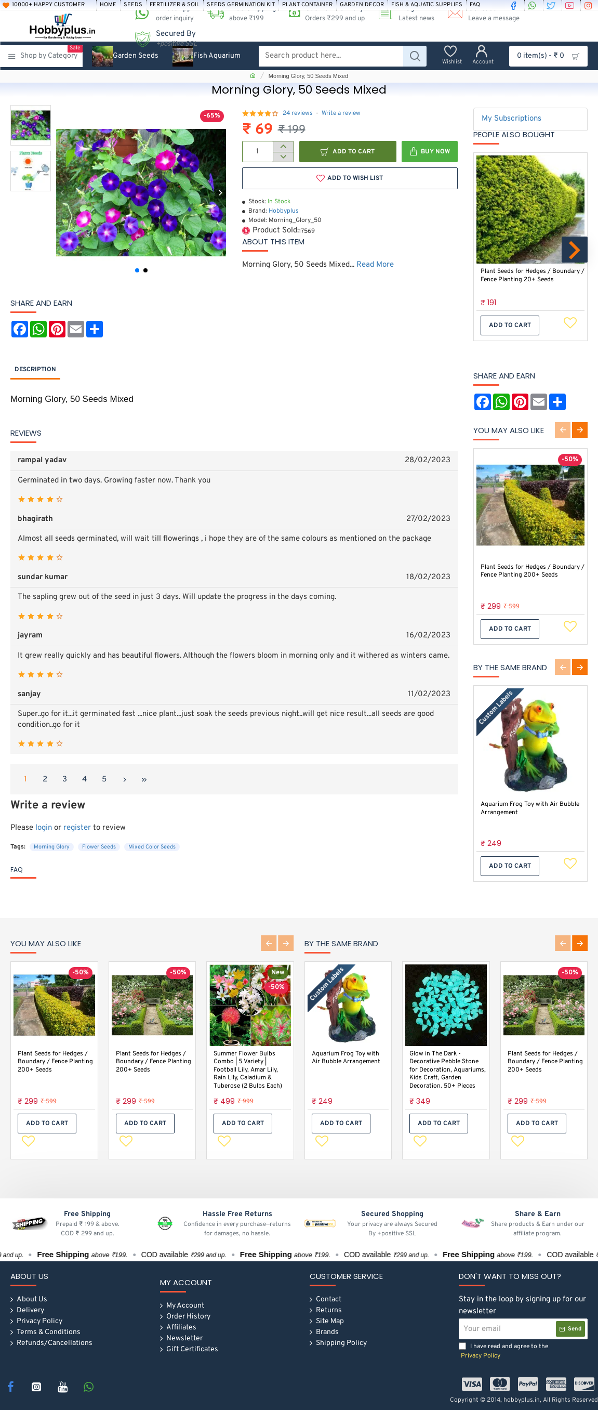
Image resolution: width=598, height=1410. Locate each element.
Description (35, 369)
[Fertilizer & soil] (174, 5)
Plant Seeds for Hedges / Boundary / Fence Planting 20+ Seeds (532, 276)
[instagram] (589, 5)
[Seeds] (133, 5)
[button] (62, 193)
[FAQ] (475, 5)
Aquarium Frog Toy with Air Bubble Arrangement (530, 809)
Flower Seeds (99, 847)
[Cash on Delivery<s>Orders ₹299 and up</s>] (322, 13)
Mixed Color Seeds (152, 847)
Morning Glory (52, 847)
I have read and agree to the (503, 1351)
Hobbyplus (284, 211)
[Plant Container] (307, 5)
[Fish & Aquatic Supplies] (427, 5)
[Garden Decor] (362, 5)
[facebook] (515, 5)
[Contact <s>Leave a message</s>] (479, 13)
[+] (283, 146)
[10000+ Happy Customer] (47, 5)
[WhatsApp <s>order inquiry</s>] (160, 13)
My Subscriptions (511, 119)
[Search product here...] (415, 56)
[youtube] (571, 5)
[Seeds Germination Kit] (240, 5)
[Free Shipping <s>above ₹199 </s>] (237, 13)
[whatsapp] (533, 5)
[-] (283, 157)
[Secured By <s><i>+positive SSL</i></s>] (162, 38)
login (43, 828)
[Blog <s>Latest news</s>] (402, 13)
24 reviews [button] (298, 113)
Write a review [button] (341, 113)
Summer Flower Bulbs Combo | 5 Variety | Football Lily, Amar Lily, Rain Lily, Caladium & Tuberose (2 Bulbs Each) (248, 1069)
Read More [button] (375, 265)
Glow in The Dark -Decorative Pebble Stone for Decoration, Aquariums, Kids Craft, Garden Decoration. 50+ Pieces (447, 1069)
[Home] (108, 5)
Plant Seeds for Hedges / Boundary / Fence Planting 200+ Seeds (532, 572)
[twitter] (552, 5)
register (77, 828)
